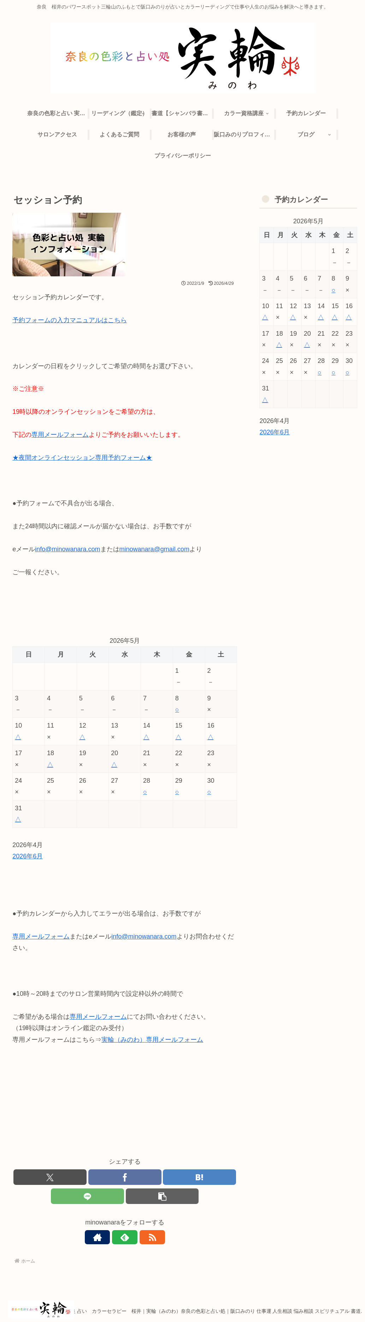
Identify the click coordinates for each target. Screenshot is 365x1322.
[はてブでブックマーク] (199, 1177)
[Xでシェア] (50, 1177)
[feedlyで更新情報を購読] (125, 1238)
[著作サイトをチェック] (108, 1238)
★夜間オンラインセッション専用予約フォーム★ (82, 457)
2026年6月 (27, 856)
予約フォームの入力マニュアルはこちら (69, 320)
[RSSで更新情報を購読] (141, 1238)
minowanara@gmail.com (154, 549)
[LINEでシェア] (87, 1197)
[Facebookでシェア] (124, 1177)
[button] (162, 1197)
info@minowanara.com (67, 549)
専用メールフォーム (60, 434)
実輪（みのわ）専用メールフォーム (152, 1039)
